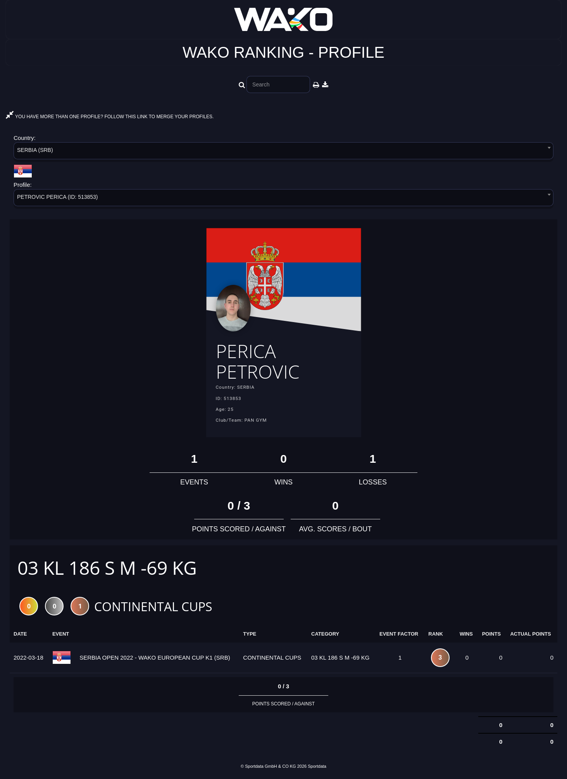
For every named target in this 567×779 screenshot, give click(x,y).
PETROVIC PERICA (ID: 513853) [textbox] (57, 197)
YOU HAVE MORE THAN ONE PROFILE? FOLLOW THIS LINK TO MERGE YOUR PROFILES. (110, 116)
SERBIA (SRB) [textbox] (35, 150)
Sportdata (317, 766)
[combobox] (283, 152)
